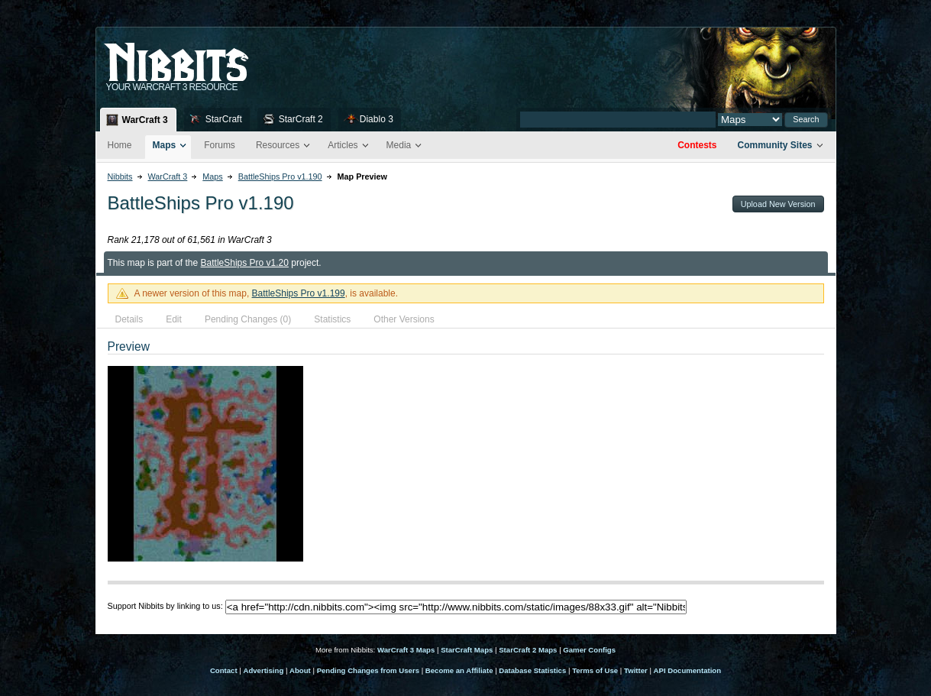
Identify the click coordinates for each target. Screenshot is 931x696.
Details (129, 319)
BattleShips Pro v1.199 (298, 293)
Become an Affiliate (459, 670)
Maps (164, 145)
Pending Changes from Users (368, 670)
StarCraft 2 (301, 119)
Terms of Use (595, 670)
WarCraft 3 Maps (406, 650)
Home (120, 145)
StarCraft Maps (467, 650)
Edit (174, 319)
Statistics (332, 319)
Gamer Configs (589, 650)
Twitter (636, 670)
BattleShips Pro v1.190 (280, 176)
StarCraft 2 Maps (528, 650)
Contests (696, 145)
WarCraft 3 (145, 120)
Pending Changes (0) (248, 319)
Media (399, 145)
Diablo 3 (376, 119)
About (300, 670)
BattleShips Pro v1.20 (245, 262)
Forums (219, 145)
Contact (224, 670)
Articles (342, 145)
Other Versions (403, 319)
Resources (277, 145)
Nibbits (120, 176)
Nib (214, 56)
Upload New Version (778, 204)
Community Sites (774, 145)
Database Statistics (532, 670)
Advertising (263, 670)
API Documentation (687, 670)
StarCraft (223, 119)
